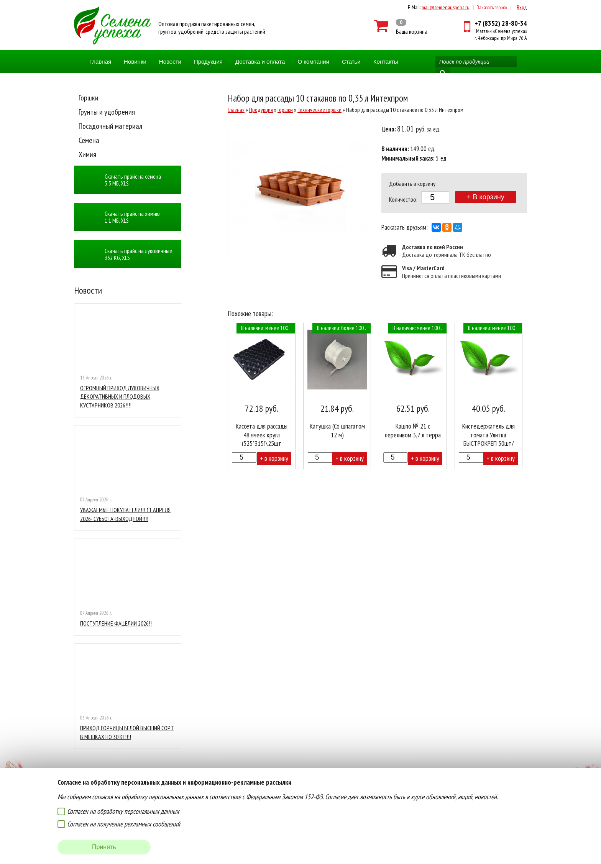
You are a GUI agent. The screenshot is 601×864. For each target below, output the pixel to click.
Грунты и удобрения (107, 112)
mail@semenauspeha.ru (446, 7)
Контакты (385, 61)
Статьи (351, 61)
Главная (100, 61)
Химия (87, 154)
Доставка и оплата (260, 61)
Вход (522, 7)
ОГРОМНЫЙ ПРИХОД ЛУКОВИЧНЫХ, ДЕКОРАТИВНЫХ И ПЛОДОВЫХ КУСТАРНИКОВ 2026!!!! (120, 396)
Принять (104, 847)
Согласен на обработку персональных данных (123, 811)
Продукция (208, 61)
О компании (313, 61)
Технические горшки (319, 109)
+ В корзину (485, 197)
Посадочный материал (110, 126)
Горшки (89, 98)
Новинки (135, 61)
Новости (170, 61)
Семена (89, 140)
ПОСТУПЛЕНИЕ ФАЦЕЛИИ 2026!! (116, 623)
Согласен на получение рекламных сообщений (123, 824)
